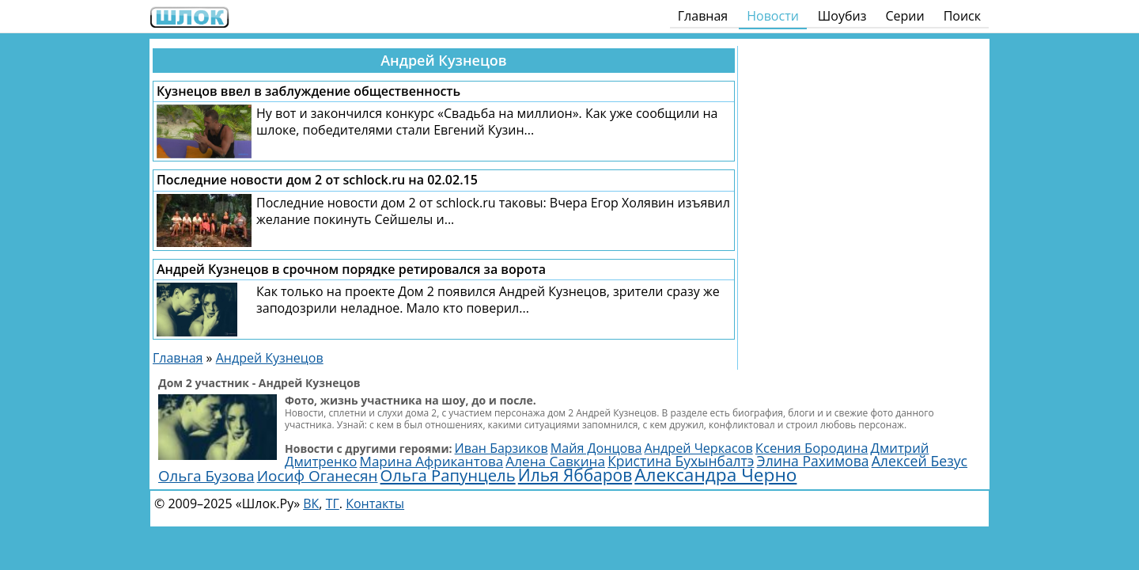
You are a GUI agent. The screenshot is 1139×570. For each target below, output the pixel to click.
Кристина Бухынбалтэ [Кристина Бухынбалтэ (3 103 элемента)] (680, 460)
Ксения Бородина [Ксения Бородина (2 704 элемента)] (811, 448)
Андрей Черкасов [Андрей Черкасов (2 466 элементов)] (699, 448)
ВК (311, 503)
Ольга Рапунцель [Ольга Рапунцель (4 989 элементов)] (448, 475)
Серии (904, 16)
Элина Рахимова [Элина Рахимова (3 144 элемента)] (813, 460)
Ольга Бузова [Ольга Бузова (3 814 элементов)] (206, 475)
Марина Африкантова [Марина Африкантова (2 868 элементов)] (432, 461)
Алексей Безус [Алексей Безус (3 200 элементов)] (919, 460)
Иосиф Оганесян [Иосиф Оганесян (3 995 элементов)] (317, 476)
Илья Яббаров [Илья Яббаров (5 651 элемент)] (575, 475)
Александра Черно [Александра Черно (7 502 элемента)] (715, 474)
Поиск (962, 16)
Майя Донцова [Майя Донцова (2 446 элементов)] (596, 448)
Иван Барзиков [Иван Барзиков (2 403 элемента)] (501, 448)
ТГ (332, 503)
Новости (773, 16)
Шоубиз (842, 16)
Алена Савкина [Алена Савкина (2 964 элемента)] (555, 461)
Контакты (375, 503)
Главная (703, 16)
